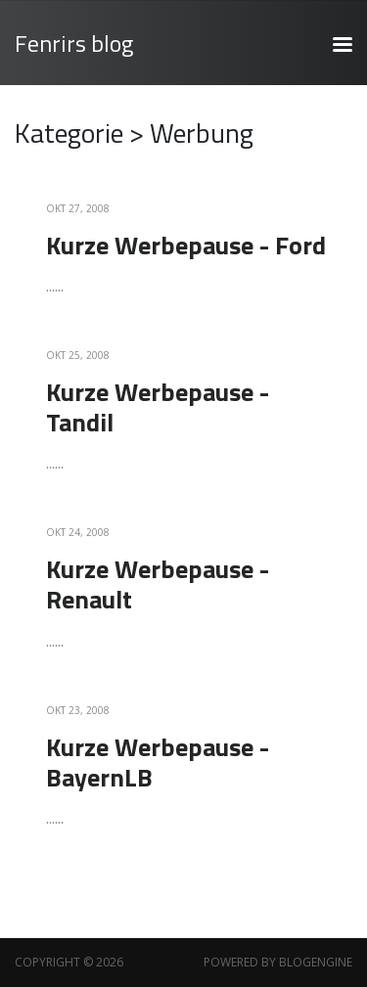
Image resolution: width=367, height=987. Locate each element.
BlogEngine (315, 962)
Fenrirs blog (74, 43)
